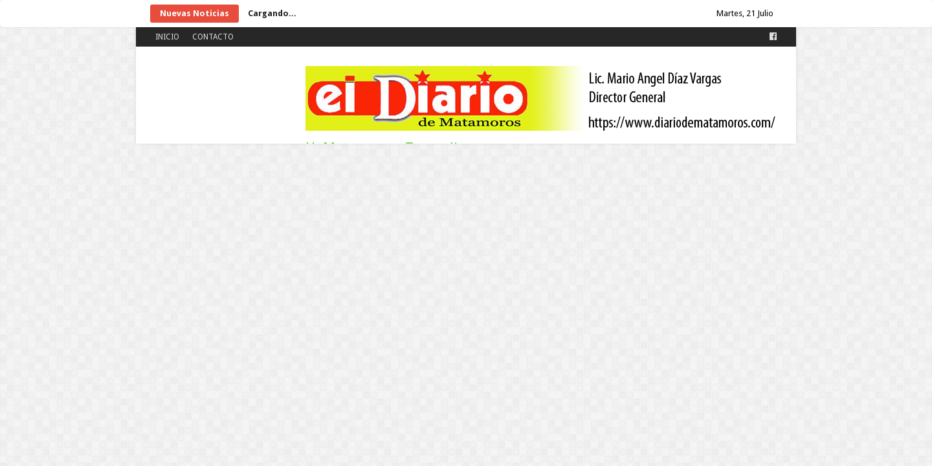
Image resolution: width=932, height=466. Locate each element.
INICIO (167, 36)
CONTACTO (213, 36)
